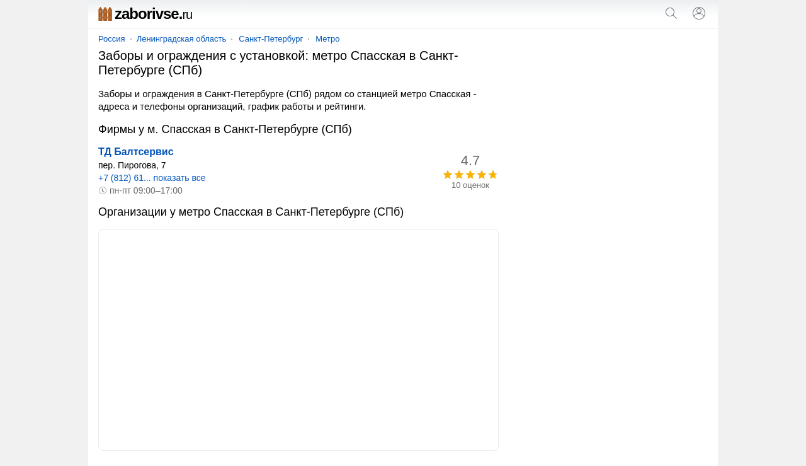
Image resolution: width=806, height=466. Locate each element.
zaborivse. (145, 13)
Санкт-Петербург (271, 39)
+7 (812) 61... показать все (152, 178)
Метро (327, 39)
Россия (111, 39)
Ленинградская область (182, 39)
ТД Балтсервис (136, 151)
